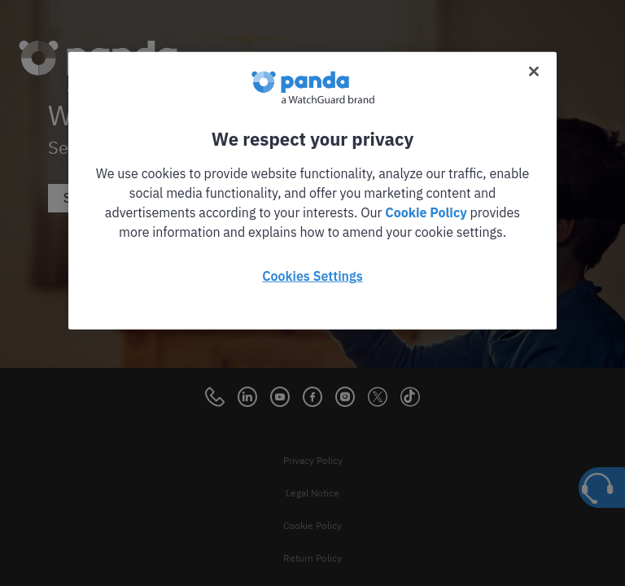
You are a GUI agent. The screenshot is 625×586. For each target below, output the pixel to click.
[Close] (534, 72)
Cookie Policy (425, 212)
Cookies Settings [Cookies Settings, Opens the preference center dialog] (312, 276)
